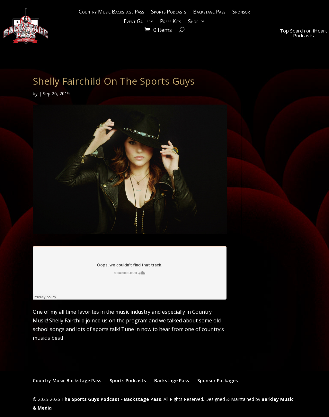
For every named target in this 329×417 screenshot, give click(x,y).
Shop (193, 22)
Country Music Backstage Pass (111, 12)
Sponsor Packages (217, 380)
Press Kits (170, 22)
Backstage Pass (209, 12)
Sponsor (241, 12)
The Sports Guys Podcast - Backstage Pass (111, 399)
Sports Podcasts (168, 12)
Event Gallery (138, 22)
